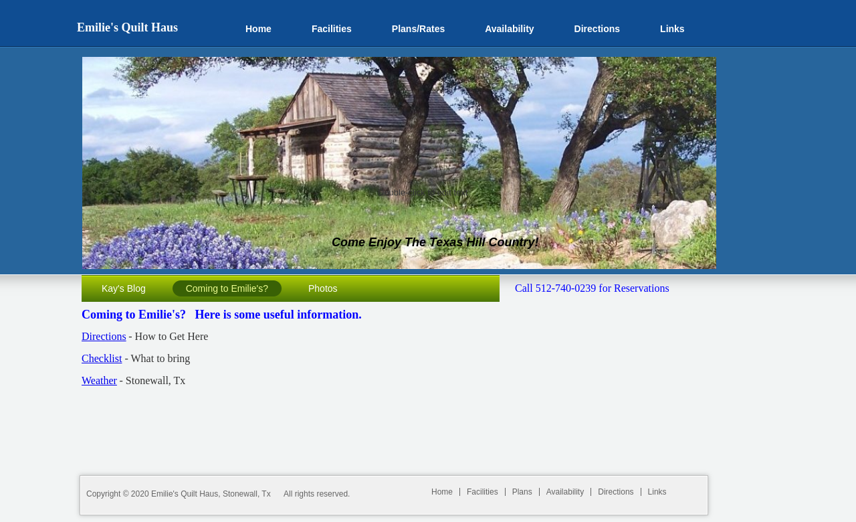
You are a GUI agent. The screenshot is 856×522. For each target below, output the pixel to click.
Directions (104, 336)
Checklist (102, 358)
